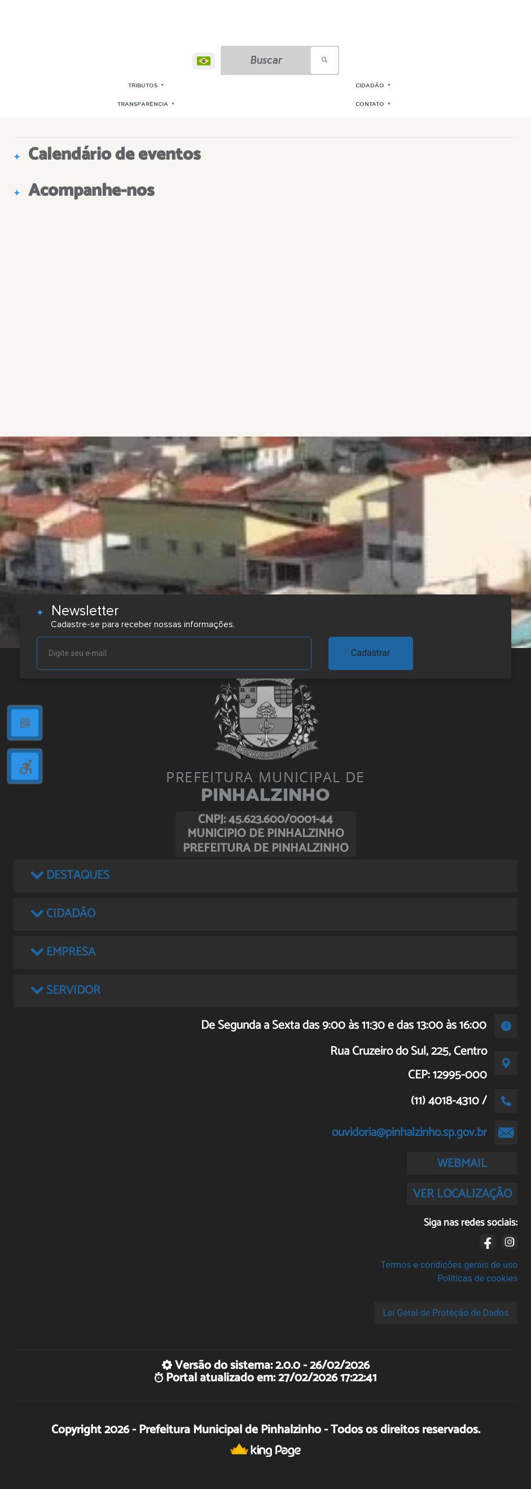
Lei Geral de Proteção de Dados (446, 1312)
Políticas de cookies (477, 1278)
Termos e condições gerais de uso (448, 1264)
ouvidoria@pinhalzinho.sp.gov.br (409, 1132)
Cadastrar (370, 652)
